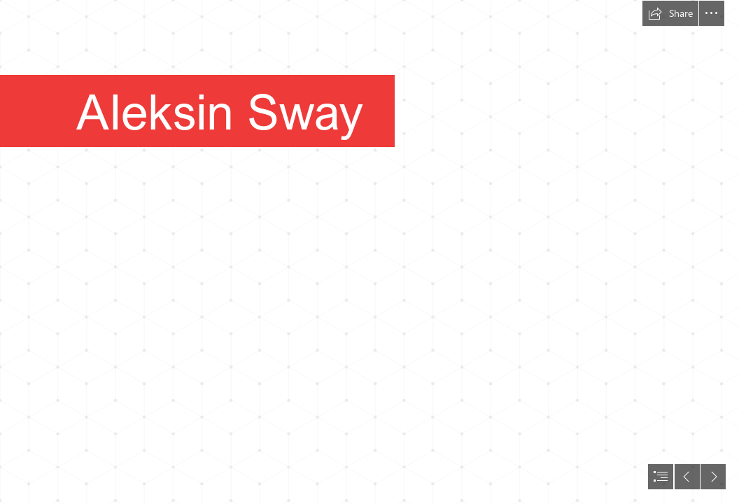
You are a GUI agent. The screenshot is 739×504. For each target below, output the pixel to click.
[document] (369, 252)
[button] (670, 13)
